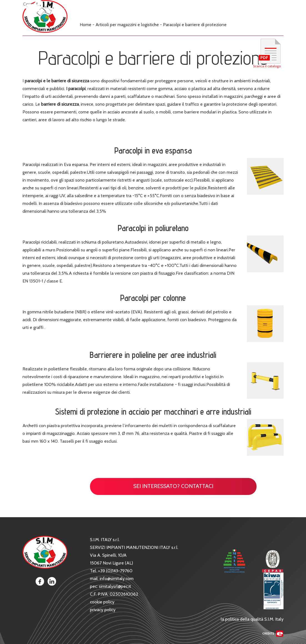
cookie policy (102, 602)
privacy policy (103, 609)
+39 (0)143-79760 (115, 570)
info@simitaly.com (117, 578)
